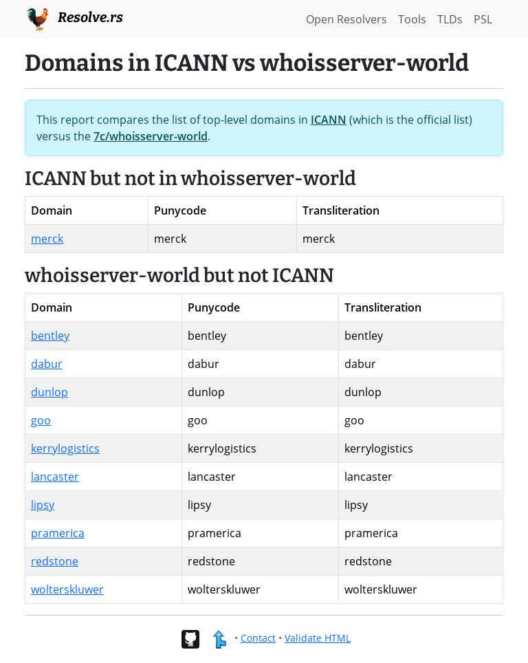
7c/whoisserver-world (151, 136)
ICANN (328, 119)
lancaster (55, 476)
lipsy (42, 504)
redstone (54, 561)
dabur (47, 363)
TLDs (450, 19)
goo (41, 420)
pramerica (58, 533)
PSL (483, 19)
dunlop (49, 392)
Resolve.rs (74, 18)
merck (47, 238)
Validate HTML (318, 637)
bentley (50, 335)
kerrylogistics (65, 448)
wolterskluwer (67, 589)
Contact (258, 637)
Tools (412, 19)
